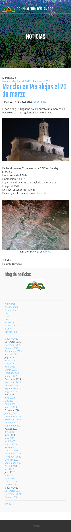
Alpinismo (10, 303)
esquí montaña (12, 325)
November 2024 (13, 382)
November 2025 (13, 344)
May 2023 (10, 438)
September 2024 (13, 388)
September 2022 (13, 462)
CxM (7, 319)
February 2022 (41, 81)
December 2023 (13, 416)
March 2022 (11, 481)
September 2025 (13, 351)
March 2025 (11, 369)
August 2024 (11, 391)
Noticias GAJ (9, 81)
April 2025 (10, 366)
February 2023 (12, 447)
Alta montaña (12, 306)
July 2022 (9, 469)
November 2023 (13, 419)
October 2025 (12, 348)
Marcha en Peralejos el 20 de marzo (34, 91)
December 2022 (13, 453)
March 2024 (11, 407)
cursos (8, 316)
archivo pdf (39, 193)
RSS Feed (9, 504)
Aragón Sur (10, 310)
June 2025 (10, 360)
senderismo (39, 101)
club (7, 313)
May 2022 (10, 475)
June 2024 (10, 397)
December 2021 (13, 490)
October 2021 (12, 497)
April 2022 (25, 81)
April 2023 (10, 441)
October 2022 (12, 459)
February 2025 (12, 372)
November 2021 (13, 493)
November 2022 (13, 456)
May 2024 (10, 400)
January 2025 (11, 375)
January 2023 (11, 450)
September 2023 (13, 425)
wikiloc (47, 251)
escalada (9, 322)
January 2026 (11, 338)
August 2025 (11, 354)
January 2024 (11, 413)
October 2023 (12, 422)
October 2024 (12, 385)
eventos (9, 328)
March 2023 (11, 444)
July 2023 (9, 431)
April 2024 (10, 403)
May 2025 (10, 363)
